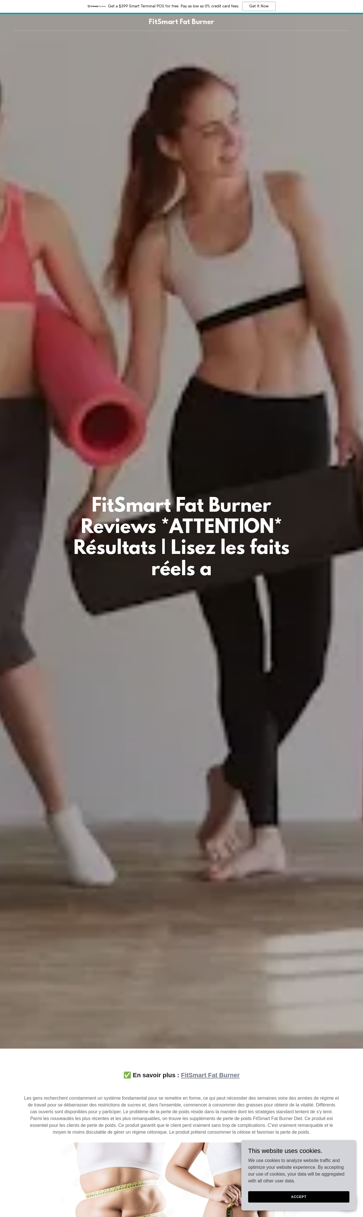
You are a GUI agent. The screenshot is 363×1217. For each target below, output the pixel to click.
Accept (299, 1197)
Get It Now (259, 6)
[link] (182, 22)
